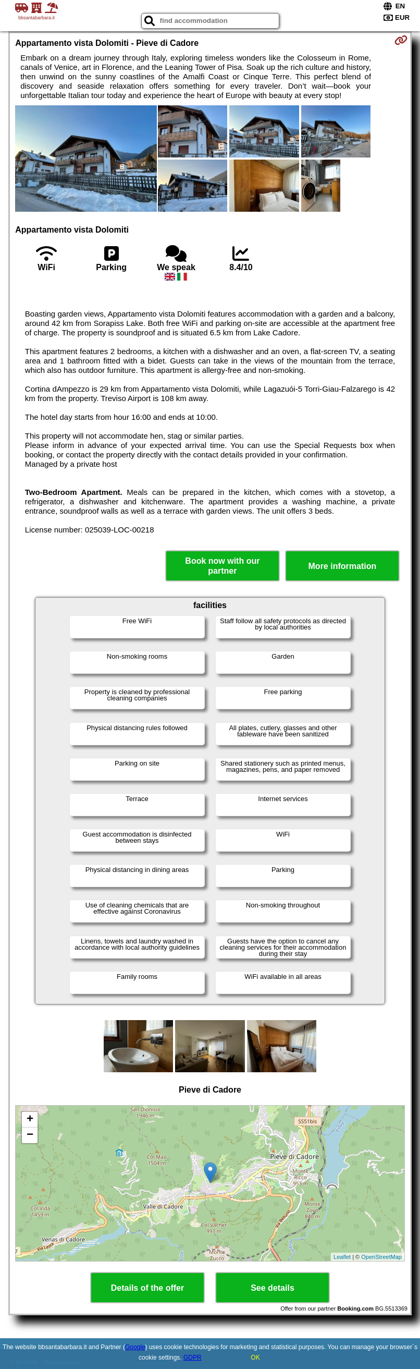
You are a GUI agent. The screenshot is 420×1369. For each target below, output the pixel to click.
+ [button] (30, 1120)
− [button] (30, 1135)
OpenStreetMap (381, 1257)
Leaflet (342, 1257)
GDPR (192, 1357)
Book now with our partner (222, 565)
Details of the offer (147, 1287)
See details (272, 1287)
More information (342, 566)
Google (135, 1347)
